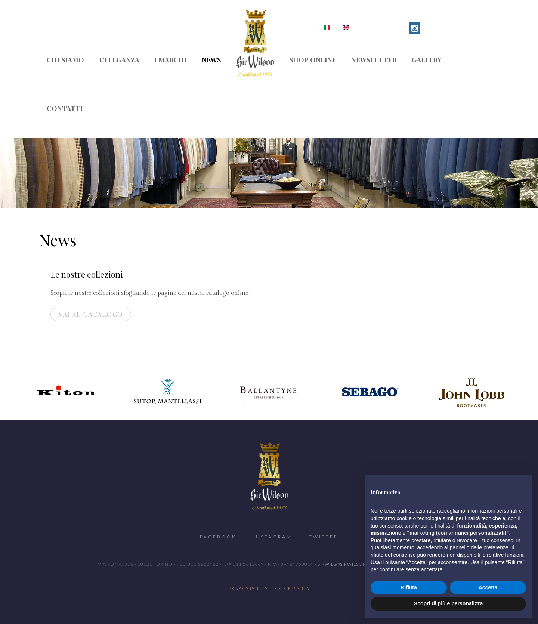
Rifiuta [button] (409, 587)
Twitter (323, 537)
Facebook (218, 537)
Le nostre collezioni (86, 274)
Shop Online (312, 59)
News (211, 59)
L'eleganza (119, 59)
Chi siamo (65, 59)
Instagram (272, 537)
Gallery (427, 59)
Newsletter (374, 59)
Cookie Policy (290, 588)
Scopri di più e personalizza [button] (448, 603)
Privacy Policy (248, 588)
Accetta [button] (488, 587)
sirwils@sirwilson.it (345, 564)
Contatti (65, 108)
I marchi (170, 59)
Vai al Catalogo (90, 314)
